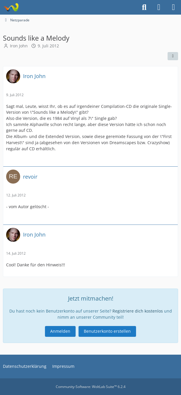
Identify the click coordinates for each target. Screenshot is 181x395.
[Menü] (173, 7)
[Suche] (144, 7)
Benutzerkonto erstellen (107, 331)
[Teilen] (173, 56)
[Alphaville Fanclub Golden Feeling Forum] (11, 7)
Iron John (19, 46)
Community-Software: (91, 386)
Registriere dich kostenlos (137, 311)
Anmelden (60, 331)
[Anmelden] (159, 7)
